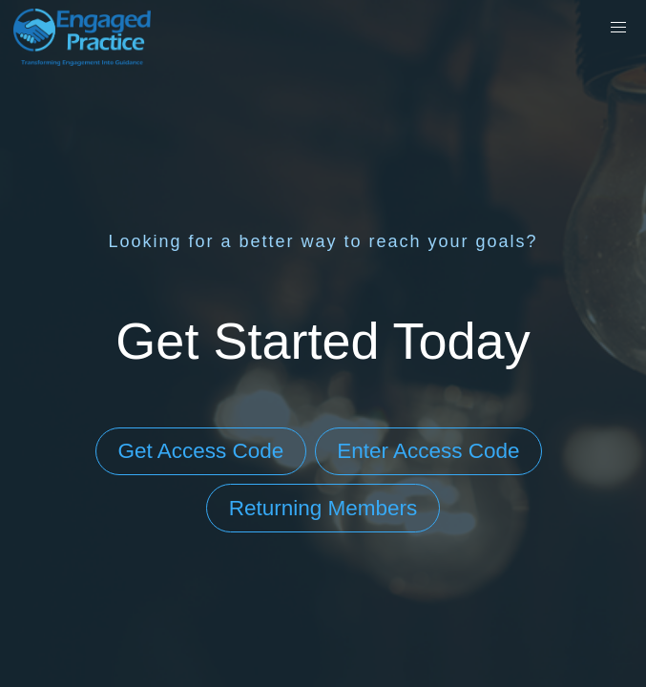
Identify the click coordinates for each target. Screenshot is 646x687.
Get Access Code (200, 451)
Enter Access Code (428, 451)
